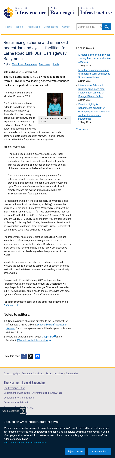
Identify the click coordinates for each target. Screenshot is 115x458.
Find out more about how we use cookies (25, 442)
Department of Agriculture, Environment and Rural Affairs (33, 392)
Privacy (49, 373)
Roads (56, 64)
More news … (83, 129)
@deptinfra (48, 336)
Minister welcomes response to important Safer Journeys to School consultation (94, 74)
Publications (33, 26)
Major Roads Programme (24, 64)
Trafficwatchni (12, 305)
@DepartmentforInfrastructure (34, 340)
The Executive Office (14, 388)
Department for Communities (19, 397)
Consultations (51, 26)
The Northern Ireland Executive (24, 383)
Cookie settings (10, 410)
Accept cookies (99, 451)
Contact (66, 26)
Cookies (59, 373)
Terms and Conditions (33, 373)
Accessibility (72, 373)
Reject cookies (75, 451)
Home (8, 26)
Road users (44, 64)
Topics (19, 26)
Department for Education (17, 402)
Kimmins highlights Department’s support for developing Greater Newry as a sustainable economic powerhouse (94, 111)
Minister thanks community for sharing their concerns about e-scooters (94, 58)
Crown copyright (12, 373)
